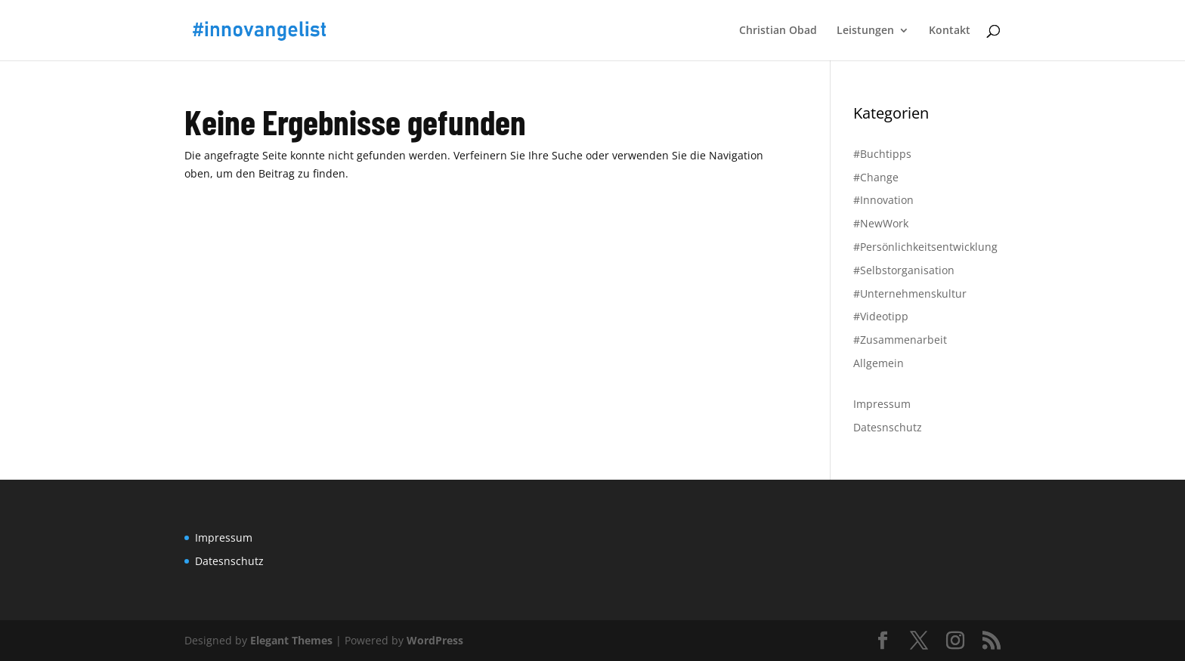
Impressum (882, 404)
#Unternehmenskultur (910, 293)
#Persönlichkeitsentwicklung (925, 246)
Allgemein (878, 363)
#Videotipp (880, 316)
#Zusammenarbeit (900, 339)
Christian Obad (778, 31)
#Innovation (883, 200)
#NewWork (880, 223)
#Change (876, 177)
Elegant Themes (291, 640)
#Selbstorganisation (903, 270)
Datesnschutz (887, 427)
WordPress (435, 640)
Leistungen (865, 31)
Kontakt (949, 31)
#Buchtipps (882, 154)
